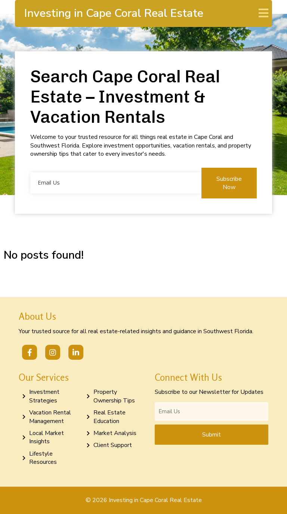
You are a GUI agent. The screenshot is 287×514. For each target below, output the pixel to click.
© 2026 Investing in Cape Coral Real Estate (144, 500)
